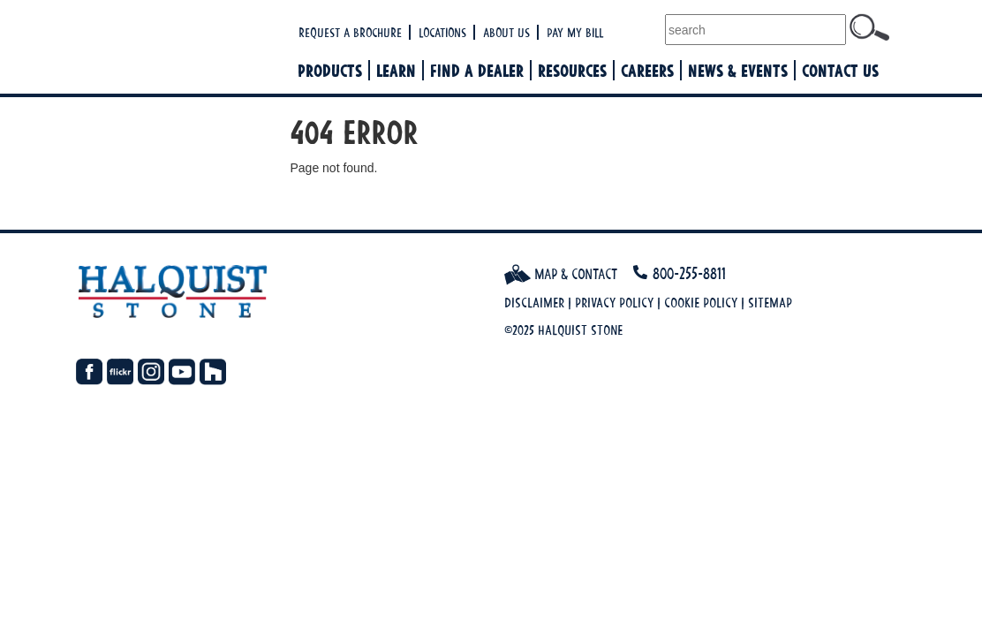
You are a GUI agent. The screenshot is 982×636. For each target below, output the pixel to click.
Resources (572, 70)
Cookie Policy (700, 302)
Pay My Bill (575, 32)
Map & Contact (560, 274)
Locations (442, 32)
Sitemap (770, 302)
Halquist (184, 49)
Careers (647, 70)
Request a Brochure (350, 32)
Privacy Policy (614, 302)
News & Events (738, 70)
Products (330, 70)
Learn (396, 70)
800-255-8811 (689, 273)
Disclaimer (534, 302)
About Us (506, 32)
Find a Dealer (477, 70)
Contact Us (840, 70)
